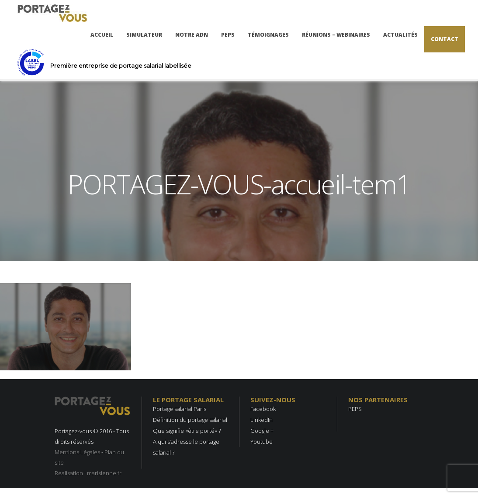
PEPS (228, 34)
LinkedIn (261, 420)
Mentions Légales (77, 452)
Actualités (400, 34)
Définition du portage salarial (190, 420)
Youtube (261, 441)
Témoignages (268, 34)
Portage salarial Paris (179, 409)
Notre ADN (191, 34)
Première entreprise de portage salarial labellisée (120, 65)
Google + (262, 431)
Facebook (263, 409)
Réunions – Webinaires (336, 34)
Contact (444, 39)
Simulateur (144, 34)
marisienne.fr (104, 473)
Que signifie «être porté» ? (187, 431)
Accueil (101, 34)
